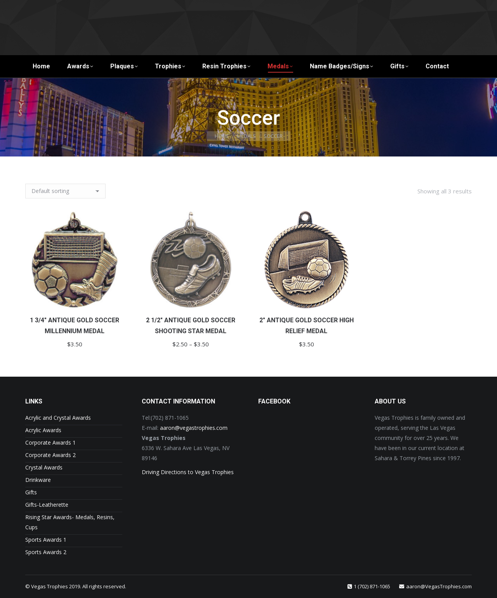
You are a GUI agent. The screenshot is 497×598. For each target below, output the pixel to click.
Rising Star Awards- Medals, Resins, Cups (70, 522)
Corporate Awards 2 (50, 455)
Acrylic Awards (43, 430)
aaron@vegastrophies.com (194, 427)
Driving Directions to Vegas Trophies (188, 472)
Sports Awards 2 (45, 552)
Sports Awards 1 (45, 539)
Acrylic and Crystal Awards (58, 417)
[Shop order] (65, 191)
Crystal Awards (44, 467)
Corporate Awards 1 (50, 442)
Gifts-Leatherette (46, 504)
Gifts (31, 492)
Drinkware (38, 479)
